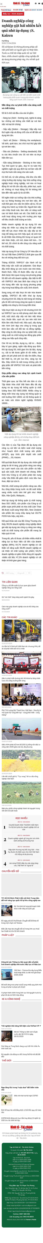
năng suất (21, 573)
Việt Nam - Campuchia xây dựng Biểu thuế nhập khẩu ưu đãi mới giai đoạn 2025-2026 (28, 972)
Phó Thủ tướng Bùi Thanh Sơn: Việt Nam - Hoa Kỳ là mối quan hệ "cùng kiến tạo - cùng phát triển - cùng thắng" (21, 712)
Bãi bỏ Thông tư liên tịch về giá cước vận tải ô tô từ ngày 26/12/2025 (25, 1034)
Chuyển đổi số (10, 871)
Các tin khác (9, 617)
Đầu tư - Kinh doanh (13, 13)
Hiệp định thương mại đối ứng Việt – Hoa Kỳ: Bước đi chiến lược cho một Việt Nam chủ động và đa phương (23, 852)
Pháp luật (8, 935)
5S (29, 573)
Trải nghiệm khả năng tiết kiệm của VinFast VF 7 (21, 1026)
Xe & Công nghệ (11, 999)
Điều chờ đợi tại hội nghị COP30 (26, 1096)
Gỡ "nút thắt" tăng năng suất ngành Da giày (18, 597)
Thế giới (6, 1060)
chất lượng (10, 573)
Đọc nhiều (21, 818)
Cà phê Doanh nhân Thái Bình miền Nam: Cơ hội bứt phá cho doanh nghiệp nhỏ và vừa (24, 827)
